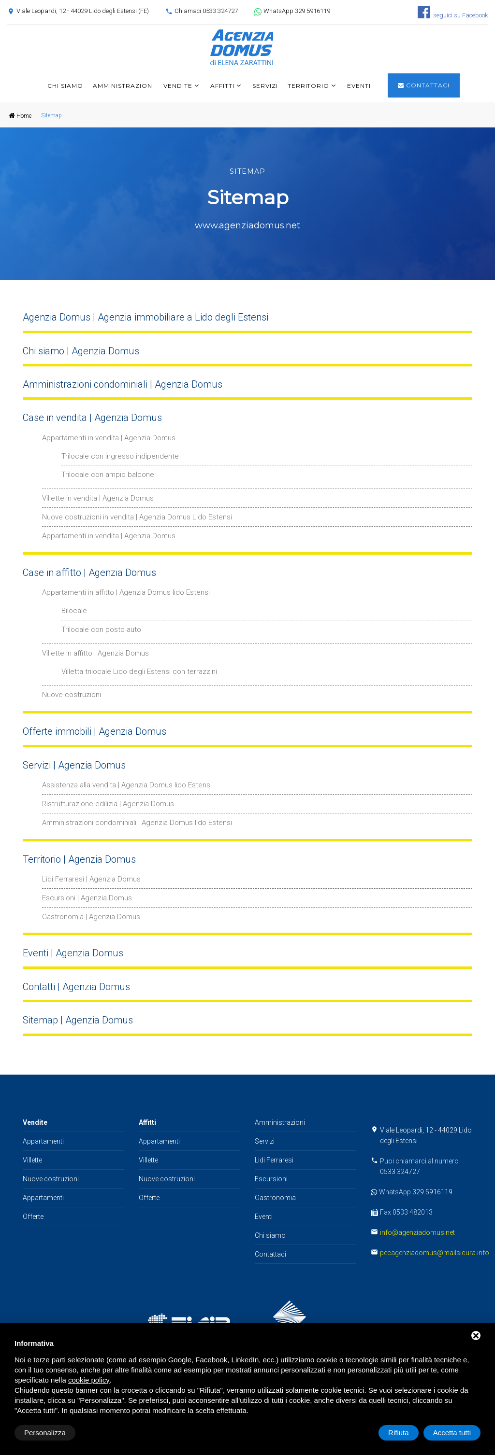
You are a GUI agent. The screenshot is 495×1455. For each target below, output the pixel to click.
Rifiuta (398, 1432)
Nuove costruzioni (51, 1179)
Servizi (265, 85)
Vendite (177, 85)
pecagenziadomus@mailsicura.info (434, 1253)
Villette (32, 1160)
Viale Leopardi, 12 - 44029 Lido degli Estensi (426, 1135)
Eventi (359, 85)
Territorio (309, 85)
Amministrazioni (123, 85)
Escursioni (271, 1179)
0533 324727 (400, 1171)
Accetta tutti (452, 1432)
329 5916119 (432, 1192)
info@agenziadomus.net (417, 1232)
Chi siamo (65, 85)
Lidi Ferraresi (274, 1160)
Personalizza (45, 1432)
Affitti (222, 85)
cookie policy (89, 1380)
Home (20, 115)
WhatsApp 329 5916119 (296, 10)
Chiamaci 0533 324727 (206, 10)
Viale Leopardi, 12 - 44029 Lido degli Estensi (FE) (82, 10)
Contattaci (424, 85)
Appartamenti (43, 1141)
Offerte (33, 1216)
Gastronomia (275, 1198)
